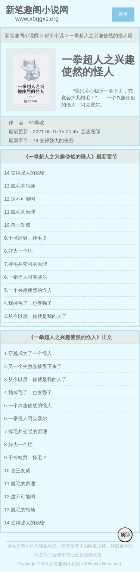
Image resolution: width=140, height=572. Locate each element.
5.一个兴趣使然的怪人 (28, 290)
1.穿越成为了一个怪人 (28, 353)
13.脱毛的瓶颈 (19, 186)
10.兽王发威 (17, 225)
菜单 (123, 14)
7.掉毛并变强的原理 (25, 264)
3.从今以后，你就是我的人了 (35, 316)
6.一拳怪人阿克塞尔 (25, 277)
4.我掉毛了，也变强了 (28, 303)
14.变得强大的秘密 (24, 173)
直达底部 (90, 131)
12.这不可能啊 (19, 199)
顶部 (125, 534)
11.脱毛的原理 (19, 212)
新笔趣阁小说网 (22, 35)
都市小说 (54, 35)
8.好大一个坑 (18, 251)
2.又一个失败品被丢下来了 (33, 366)
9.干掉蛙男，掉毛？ (25, 238)
